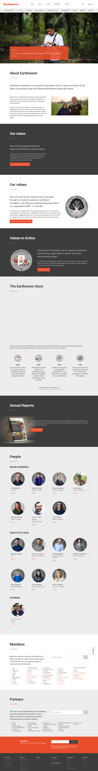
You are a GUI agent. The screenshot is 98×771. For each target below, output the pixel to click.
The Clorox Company (79, 672)
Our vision (20, 10)
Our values (29, 10)
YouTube (84, 762)
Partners (91, 10)
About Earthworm (9, 10)
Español (69, 764)
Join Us (48, 4)
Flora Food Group (32, 676)
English (90, 4)
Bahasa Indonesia (71, 768)
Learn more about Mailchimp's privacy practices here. (64, 748)
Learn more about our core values (21, 221)
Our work (7, 758)
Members (82, 10)
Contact (67, 4)
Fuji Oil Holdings (32, 677)
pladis (60, 676)
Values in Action (39, 10)
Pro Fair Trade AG (63, 677)
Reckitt (60, 684)
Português (69, 766)
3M (13, 668)
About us (22, 758)
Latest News (54, 765)
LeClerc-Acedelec (47, 674)
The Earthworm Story (52, 10)
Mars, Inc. (45, 682)
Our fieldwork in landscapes (8, 762)
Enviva (29, 672)
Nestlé (60, 668)
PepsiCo (61, 674)
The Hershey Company (79, 674)
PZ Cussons (62, 682)
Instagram (84, 766)
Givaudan (30, 679)
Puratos (61, 679)
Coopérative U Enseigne (34, 669)
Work (32, 4)
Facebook (84, 764)
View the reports (37, 430)
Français (69, 762)
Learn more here (44, 270)
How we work (8, 760)
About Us (41, 4)
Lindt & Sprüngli (47, 679)
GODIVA (30, 680)
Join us (38, 758)
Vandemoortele (78, 677)
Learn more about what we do (20, 164)
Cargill (14, 680)
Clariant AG (15, 684)
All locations (54, 760)
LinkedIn (84, 760)
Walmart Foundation (79, 679)
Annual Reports (65, 10)
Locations (54, 758)
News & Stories (55, 763)
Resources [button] (57, 4)
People (74, 10)
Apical (14, 672)
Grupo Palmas (31, 684)
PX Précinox (62, 680)
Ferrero (30, 674)
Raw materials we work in (9, 766)
